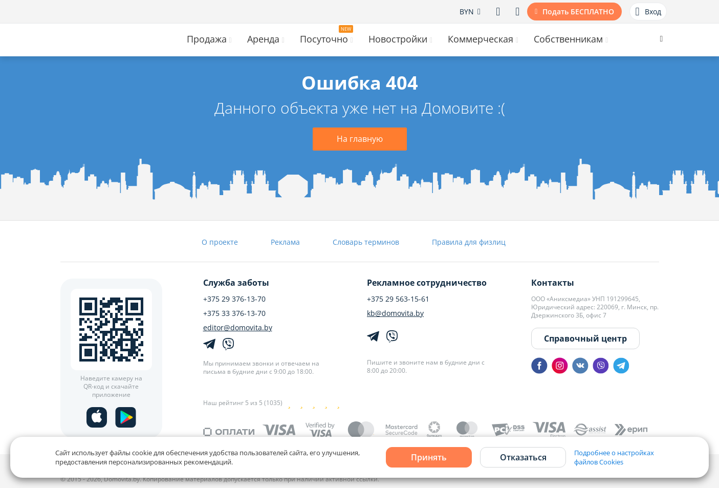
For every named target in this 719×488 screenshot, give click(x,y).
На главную (360, 138)
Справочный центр (585, 338)
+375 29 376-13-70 (234, 299)
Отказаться (523, 457)
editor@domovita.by (237, 328)
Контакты (552, 282)
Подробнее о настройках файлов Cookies (614, 457)
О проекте (220, 242)
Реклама (285, 242)
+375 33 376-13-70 (234, 313)
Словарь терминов (366, 242)
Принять (429, 457)
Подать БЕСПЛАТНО (578, 11)
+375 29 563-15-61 (398, 299)
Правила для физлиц (469, 242)
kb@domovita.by (395, 313)
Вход (648, 11)
